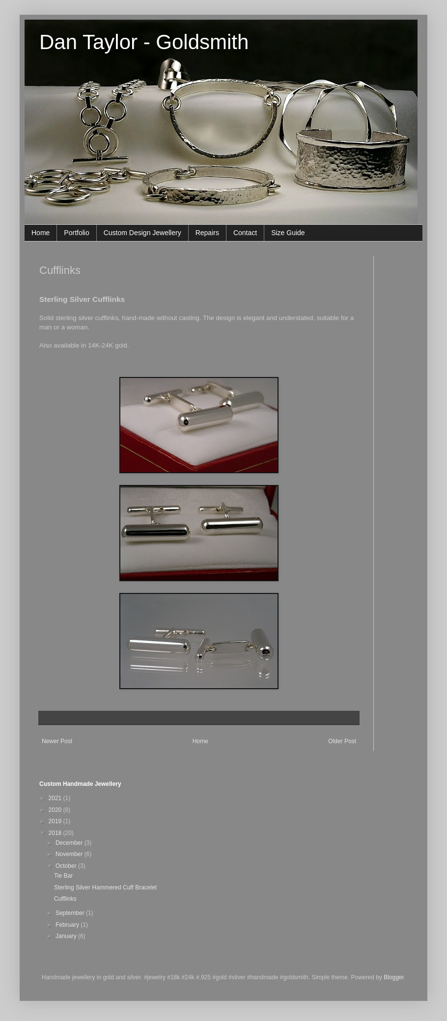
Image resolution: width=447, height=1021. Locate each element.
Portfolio (76, 233)
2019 (56, 821)
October (67, 865)
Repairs (207, 233)
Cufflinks (65, 898)
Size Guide (288, 233)
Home (40, 233)
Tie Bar (63, 875)
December (70, 842)
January (67, 936)
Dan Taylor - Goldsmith (144, 42)
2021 (56, 798)
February (68, 924)
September (71, 913)
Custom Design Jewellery (142, 233)
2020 (56, 809)
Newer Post (57, 741)
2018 (56, 833)
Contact (245, 233)
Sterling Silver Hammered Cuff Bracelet (105, 887)
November (70, 854)
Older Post (342, 741)
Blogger (394, 977)
